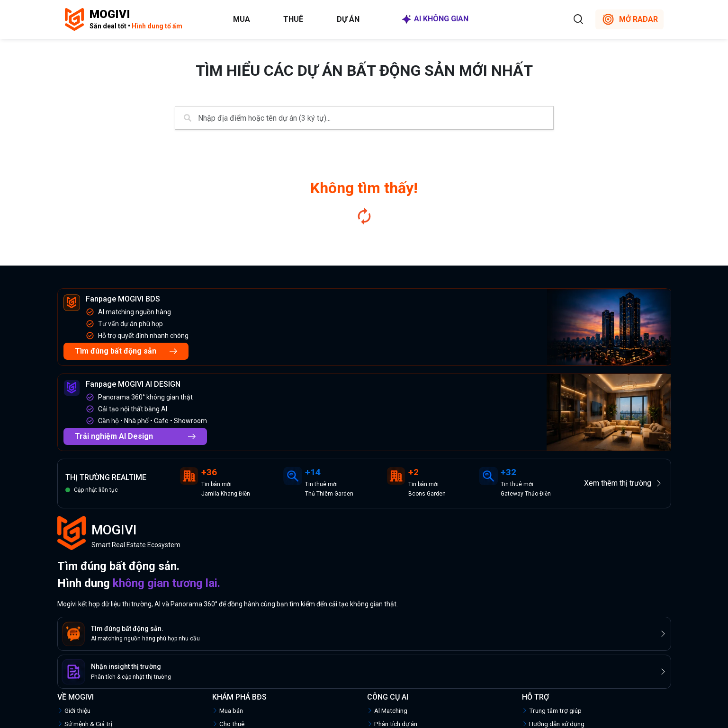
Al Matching (387, 710)
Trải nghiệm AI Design (135, 436)
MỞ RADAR (629, 19)
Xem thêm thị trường (623, 483)
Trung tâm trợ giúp (552, 710)
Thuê (293, 19)
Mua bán (227, 710)
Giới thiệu (73, 710)
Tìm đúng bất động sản (126, 350)
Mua (241, 19)
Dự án (348, 19)
